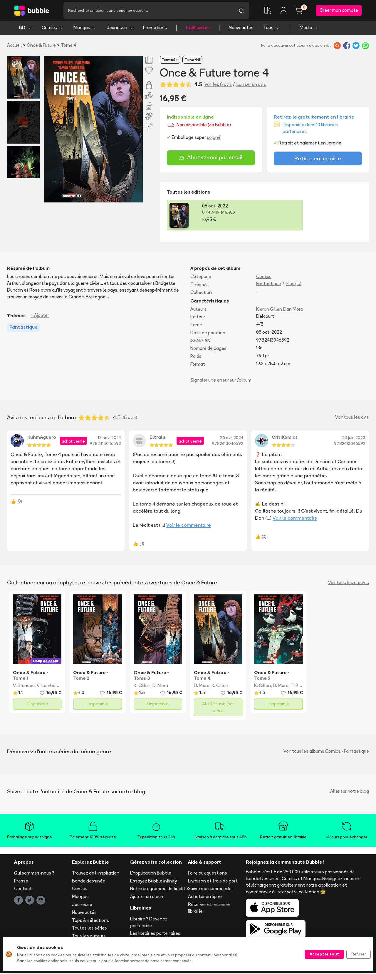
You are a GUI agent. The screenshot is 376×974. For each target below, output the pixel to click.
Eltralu (157, 438)
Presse (21, 882)
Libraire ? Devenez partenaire (148, 923)
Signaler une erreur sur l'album (221, 381)
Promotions (155, 28)
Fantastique (268, 284)
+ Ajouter (40, 316)
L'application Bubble (150, 874)
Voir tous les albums (348, 583)
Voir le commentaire (188, 526)
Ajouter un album (147, 897)
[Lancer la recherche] (241, 10)
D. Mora (160, 686)
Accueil (14, 46)
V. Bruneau (24, 686)
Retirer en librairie (317, 159)
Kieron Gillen (269, 310)
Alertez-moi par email (211, 159)
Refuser (358, 954)
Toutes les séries (89, 929)
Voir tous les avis (352, 418)
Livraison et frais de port (213, 882)
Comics (52, 28)
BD (25, 28)
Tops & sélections (90, 921)
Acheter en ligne (205, 897)
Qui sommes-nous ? (34, 874)
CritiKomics (285, 438)
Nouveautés (241, 28)
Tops (271, 28)
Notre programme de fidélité (159, 889)
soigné (214, 138)
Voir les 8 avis (218, 85)
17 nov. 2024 (109, 438)
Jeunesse (120, 28)
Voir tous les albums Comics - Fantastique (326, 752)
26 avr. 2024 (231, 438)
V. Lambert (48, 686)
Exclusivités (198, 28)
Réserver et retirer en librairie (209, 909)
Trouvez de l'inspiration (95, 874)
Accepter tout (324, 954)
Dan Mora (293, 310)
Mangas (85, 28)
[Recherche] (148, 11)
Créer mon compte (339, 11)
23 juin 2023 (353, 438)
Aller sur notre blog (349, 792)
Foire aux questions (207, 874)
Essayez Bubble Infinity (153, 882)
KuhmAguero (41, 438)
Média (309, 28)
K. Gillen (142, 686)
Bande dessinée (88, 882)
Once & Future (41, 46)
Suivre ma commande (209, 889)
